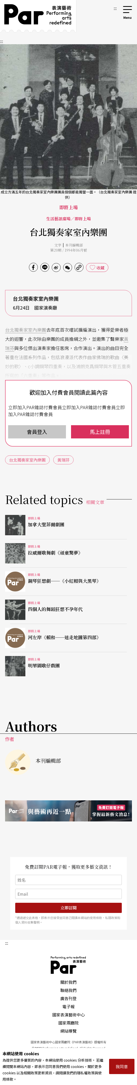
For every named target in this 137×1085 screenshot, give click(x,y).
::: (115, 8)
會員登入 (37, 431)
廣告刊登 (68, 998)
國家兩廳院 (68, 1023)
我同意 (122, 1066)
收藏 (100, 268)
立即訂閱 (68, 908)
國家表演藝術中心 (68, 1015)
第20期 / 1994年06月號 (68, 250)
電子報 (68, 1006)
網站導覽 (68, 1031)
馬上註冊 (100, 431)
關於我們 (68, 982)
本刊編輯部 (74, 245)
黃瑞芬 (63, 460)
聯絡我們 (68, 990)
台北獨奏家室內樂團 (25, 329)
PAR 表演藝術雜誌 (68, 965)
